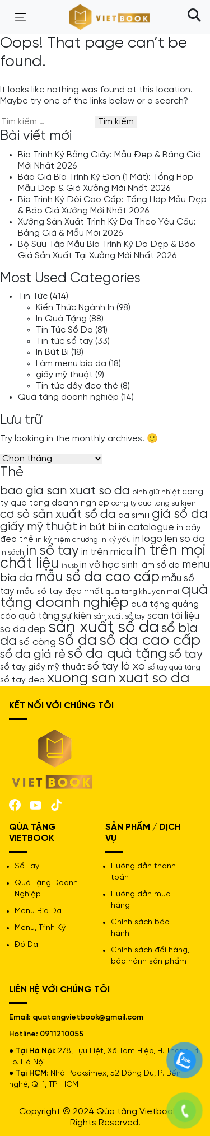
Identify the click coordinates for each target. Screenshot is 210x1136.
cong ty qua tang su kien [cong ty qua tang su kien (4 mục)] (153, 503)
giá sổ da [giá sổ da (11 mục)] (180, 514)
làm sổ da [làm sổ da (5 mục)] (160, 565)
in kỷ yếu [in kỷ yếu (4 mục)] (115, 540)
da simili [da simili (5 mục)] (134, 515)
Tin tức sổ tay (64, 341)
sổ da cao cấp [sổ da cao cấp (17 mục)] (149, 641)
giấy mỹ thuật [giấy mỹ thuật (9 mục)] (38, 527)
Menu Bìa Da (38, 911)
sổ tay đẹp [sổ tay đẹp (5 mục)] (22, 680)
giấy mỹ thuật (64, 375)
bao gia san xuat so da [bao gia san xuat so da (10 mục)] (65, 491)
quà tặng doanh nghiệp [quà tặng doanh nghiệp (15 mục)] (104, 596)
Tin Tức (33, 296)
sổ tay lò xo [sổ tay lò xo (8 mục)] (116, 666)
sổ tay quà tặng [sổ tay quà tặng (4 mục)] (173, 667)
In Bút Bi (52, 352)
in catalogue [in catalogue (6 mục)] (146, 527)
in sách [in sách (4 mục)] (12, 553)
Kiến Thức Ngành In (75, 307)
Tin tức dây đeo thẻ (77, 386)
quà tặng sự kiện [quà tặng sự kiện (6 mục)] (54, 616)
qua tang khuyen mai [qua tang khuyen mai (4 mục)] (142, 592)
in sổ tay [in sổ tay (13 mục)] (52, 551)
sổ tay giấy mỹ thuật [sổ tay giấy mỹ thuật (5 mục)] (42, 667)
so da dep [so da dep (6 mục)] (23, 629)
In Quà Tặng (61, 319)
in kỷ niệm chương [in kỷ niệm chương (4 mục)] (67, 540)
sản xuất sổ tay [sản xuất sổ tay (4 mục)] (119, 616)
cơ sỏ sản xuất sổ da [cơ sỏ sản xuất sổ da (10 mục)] (58, 514)
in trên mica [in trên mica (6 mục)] (106, 552)
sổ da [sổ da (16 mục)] (77, 641)
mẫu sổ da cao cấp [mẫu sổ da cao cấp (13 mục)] (97, 577)
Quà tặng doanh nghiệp (68, 397)
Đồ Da (26, 945)
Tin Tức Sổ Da (64, 330)
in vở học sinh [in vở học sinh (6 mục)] (109, 565)
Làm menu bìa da (71, 363)
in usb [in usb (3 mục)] (70, 566)
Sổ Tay (27, 866)
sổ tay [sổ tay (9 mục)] (186, 654)
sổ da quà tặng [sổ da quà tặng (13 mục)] (117, 654)
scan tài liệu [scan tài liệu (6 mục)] (173, 616)
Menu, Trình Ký (40, 928)
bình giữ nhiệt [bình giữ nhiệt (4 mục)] (156, 492)
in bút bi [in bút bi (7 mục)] (98, 527)
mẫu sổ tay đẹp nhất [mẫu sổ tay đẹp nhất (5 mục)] (60, 591)
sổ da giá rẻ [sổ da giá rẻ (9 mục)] (33, 654)
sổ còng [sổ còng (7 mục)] (37, 642)
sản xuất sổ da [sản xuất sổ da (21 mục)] (103, 627)
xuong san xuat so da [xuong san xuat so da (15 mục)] (118, 678)
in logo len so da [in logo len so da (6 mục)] (169, 539)
